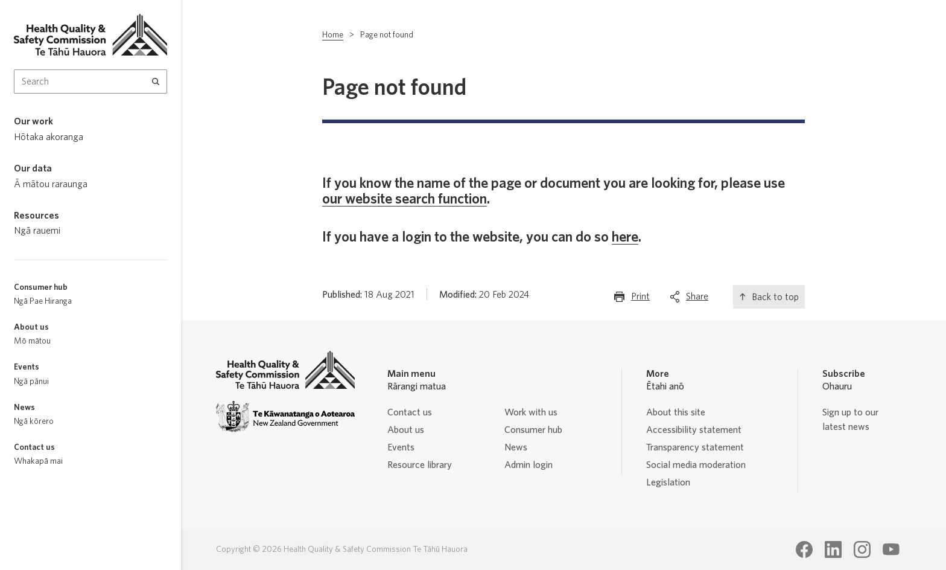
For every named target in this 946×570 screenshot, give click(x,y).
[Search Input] (90, 81)
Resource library (419, 465)
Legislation (668, 482)
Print (640, 299)
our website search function (404, 199)
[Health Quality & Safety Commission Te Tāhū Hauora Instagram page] (862, 549)
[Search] (156, 81)
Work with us (530, 412)
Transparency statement (695, 447)
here (625, 237)
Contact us (409, 412)
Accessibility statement (693, 430)
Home (332, 35)
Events (400, 447)
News (515, 447)
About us (405, 430)
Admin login (528, 465)
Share (697, 299)
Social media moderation (696, 465)
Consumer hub (533, 430)
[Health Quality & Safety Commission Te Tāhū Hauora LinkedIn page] (833, 549)
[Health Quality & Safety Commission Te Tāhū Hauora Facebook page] (804, 549)
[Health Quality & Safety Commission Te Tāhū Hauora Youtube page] (891, 549)
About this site (675, 412)
